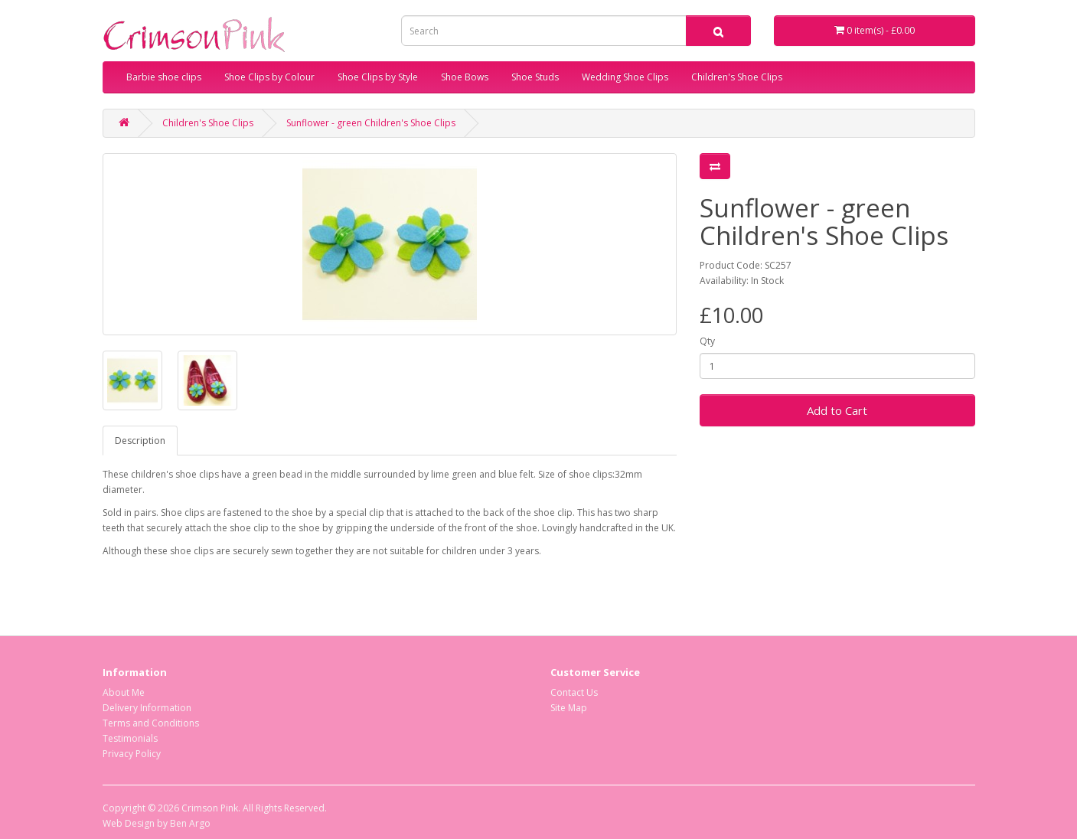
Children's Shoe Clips (736, 76)
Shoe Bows (464, 76)
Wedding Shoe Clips (625, 76)
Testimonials (130, 738)
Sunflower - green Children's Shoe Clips (370, 122)
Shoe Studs (535, 76)
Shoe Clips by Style (378, 76)
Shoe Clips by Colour (269, 76)
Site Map (568, 707)
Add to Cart (837, 410)
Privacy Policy (132, 753)
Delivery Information (147, 707)
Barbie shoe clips (163, 76)
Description (140, 440)
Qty (707, 341)
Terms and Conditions (151, 723)
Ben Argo (190, 823)
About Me (124, 692)
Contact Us (574, 692)
